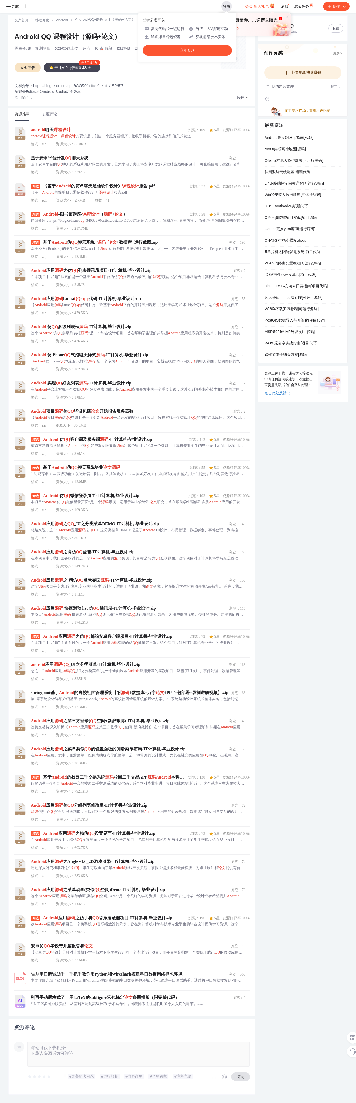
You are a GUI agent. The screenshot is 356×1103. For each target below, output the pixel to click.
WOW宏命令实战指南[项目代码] (291, 343)
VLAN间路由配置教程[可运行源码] (293, 264)
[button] (243, 98)
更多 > (337, 53)
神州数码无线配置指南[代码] (288, 172)
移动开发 (42, 20)
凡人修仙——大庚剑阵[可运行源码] (294, 298)
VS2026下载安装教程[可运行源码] (292, 309)
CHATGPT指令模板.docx (285, 241)
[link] (21, 20)
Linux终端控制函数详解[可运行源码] (294, 184)
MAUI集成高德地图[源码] (285, 149)
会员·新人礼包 (260, 5)
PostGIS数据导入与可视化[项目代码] (295, 321)
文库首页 (21, 20)
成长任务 (303, 5)
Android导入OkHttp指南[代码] (289, 138)
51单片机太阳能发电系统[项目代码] (293, 252)
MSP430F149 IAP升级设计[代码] (290, 332)
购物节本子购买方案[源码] (286, 355)
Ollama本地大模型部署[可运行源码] (294, 161)
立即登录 (187, 50)
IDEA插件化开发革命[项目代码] (290, 275)
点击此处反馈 (277, 393)
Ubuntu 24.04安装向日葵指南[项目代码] (296, 286)
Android (62, 20)
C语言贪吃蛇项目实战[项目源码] (291, 218)
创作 (336, 6)
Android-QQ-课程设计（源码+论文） (68, 37)
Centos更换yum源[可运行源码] (290, 229)
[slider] (39, 1076)
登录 (226, 6)
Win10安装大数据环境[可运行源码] (293, 195)
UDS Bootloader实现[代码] (286, 206)
